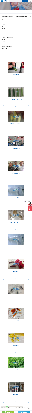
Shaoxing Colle (16, 74)
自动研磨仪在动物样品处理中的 (16, 222)
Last (22, 407)
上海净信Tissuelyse (16, 148)
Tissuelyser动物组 (16, 197)
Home (1, 11)
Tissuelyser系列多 (16, 369)
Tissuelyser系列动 (16, 394)
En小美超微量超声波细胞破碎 (16, 99)
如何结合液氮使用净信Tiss (16, 173)
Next (19, 407)
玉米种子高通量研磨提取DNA (16, 123)
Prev (4, 407)
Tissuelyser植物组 (16, 246)
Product (4, 11)
